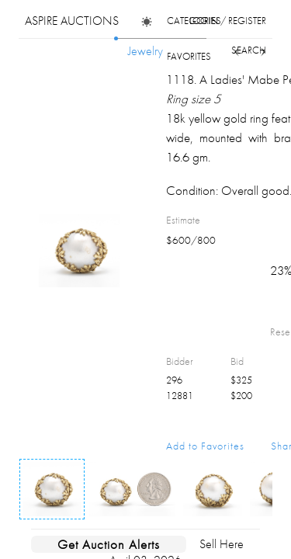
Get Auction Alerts (108, 544)
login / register (227, 20)
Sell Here (221, 544)
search (248, 50)
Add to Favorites (205, 446)
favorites (189, 56)
